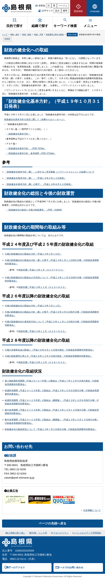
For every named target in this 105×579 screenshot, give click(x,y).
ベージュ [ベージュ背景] (63, 5)
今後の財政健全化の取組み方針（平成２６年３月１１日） (33, 306)
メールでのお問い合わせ (70, 567)
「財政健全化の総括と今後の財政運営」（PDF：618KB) (34, 210)
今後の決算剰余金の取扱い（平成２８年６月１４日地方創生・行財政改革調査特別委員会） (49, 350)
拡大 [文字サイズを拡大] (57, 11)
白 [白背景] (49, 5)
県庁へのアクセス (15, 567)
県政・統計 (14, 34)
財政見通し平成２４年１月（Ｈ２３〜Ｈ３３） (41, 270)
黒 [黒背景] (54, 5)
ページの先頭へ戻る (52, 523)
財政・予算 (38, 34)
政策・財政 (26, 34)
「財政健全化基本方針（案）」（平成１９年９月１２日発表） (35, 178)
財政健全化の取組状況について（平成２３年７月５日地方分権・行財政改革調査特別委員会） (51, 429)
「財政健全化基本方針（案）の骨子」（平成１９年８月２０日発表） (39, 184)
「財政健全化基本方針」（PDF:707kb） (26, 148)
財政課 (7, 39)
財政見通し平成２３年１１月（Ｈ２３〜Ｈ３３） (42, 287)
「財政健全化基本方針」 (18, 134)
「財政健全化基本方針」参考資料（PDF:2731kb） (31, 153)
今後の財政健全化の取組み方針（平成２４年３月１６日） (33, 254)
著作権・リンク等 (38, 533)
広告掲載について (92, 510)
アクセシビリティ (60, 533)
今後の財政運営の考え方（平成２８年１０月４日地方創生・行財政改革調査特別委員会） (48, 356)
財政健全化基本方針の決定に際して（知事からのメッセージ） (34, 119)
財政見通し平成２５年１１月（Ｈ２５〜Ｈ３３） (42, 331)
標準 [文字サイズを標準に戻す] (65, 11)
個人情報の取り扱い (15, 533)
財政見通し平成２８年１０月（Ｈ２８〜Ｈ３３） (42, 362)
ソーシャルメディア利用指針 (87, 533)
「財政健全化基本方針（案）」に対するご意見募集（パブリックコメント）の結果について (49, 172)
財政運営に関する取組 (55, 34)
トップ (4, 34)
